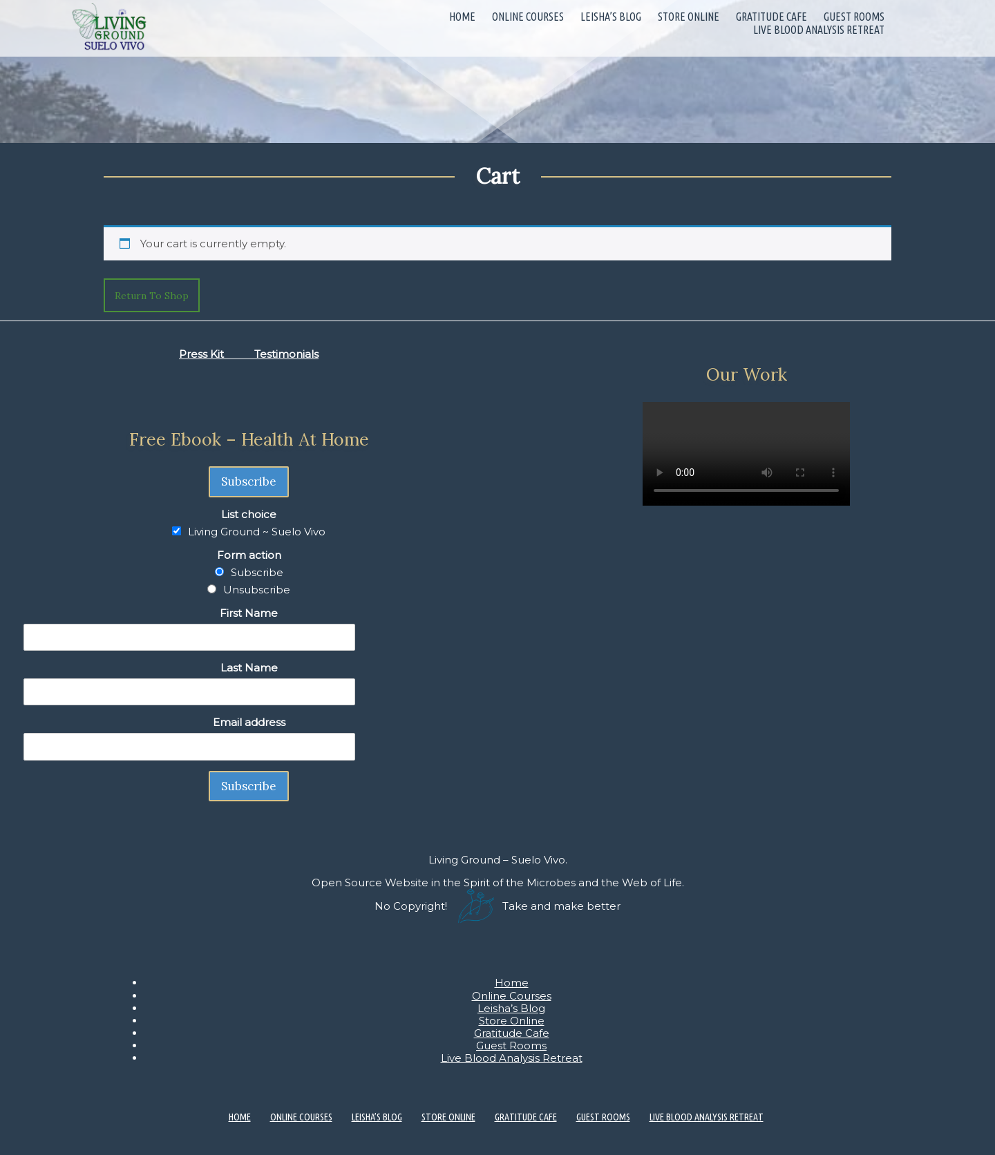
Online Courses (528, 16)
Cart (498, 175)
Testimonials (286, 354)
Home (462, 16)
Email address (249, 722)
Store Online (688, 16)
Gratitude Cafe (771, 16)
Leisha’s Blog (610, 16)
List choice (248, 514)
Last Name (249, 667)
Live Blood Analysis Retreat (818, 29)
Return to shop (152, 295)
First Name (249, 613)
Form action (249, 555)
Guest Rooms (854, 16)
